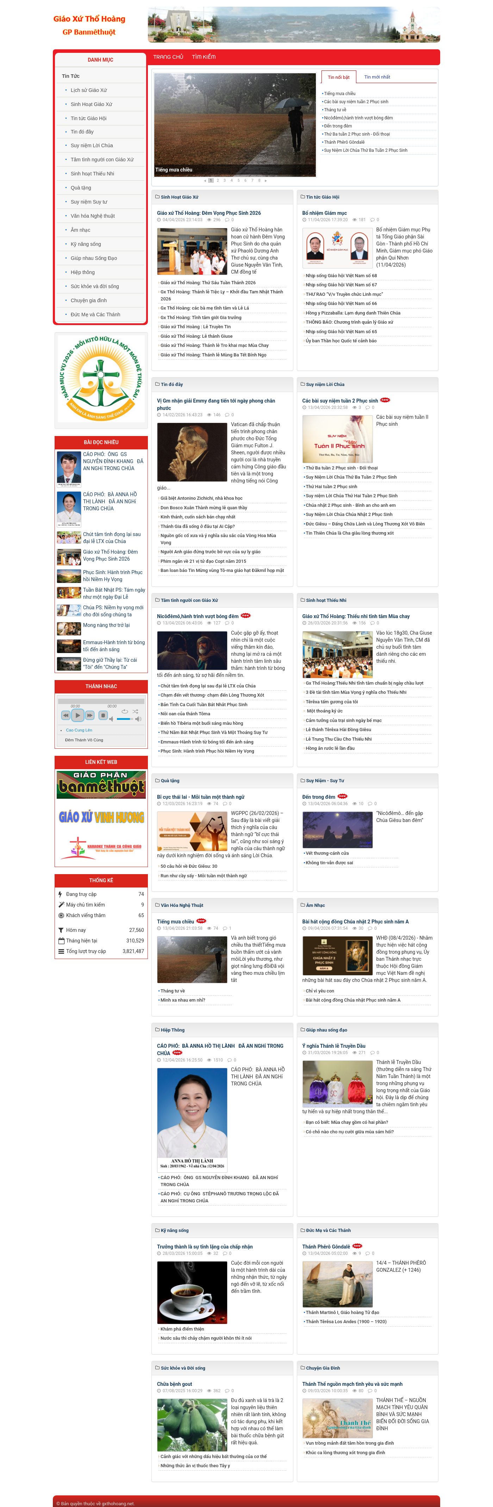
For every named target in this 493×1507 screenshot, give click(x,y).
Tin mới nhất (377, 77)
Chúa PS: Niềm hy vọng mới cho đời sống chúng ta (113, 611)
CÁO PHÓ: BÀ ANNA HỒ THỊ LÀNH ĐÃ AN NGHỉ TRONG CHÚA (110, 501)
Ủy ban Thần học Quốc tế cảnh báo (341, 340)
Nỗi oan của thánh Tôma (185, 713)
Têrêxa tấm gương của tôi (332, 701)
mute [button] (112, 719)
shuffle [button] (135, 711)
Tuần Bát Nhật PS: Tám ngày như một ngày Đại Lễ (114, 593)
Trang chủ (168, 57)
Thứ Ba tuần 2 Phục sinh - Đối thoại (357, 134)
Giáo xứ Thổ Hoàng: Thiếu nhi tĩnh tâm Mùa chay (356, 616)
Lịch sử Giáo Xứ (89, 90)
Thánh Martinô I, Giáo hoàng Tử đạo (342, 1312)
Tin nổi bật (339, 77)
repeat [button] (124, 711)
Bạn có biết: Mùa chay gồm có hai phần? (347, 1122)
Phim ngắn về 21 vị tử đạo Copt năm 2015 (203, 561)
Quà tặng (81, 188)
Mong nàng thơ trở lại (106, 625)
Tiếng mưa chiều (173, 170)
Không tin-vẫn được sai (329, 862)
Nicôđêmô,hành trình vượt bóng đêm (358, 118)
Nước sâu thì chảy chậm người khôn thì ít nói (206, 1338)
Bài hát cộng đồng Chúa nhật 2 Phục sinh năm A (355, 921)
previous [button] (66, 715)
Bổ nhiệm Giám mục (324, 213)
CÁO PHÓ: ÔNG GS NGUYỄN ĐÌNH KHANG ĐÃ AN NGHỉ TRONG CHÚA (219, 1181)
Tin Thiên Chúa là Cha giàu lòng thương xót (350, 533)
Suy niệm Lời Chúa (92, 145)
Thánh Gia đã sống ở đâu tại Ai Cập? (198, 526)
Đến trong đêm (338, 126)
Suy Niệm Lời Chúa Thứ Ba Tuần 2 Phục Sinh (365, 150)
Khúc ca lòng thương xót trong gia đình (345, 1452)
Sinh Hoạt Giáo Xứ (91, 104)
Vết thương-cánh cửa (327, 853)
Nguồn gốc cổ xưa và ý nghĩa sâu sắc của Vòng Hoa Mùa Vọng (218, 539)
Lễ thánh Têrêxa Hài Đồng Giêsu (338, 729)
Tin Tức (71, 76)
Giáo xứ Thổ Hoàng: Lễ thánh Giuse (196, 336)
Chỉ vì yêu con (320, 991)
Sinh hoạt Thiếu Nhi (92, 173)
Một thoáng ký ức (324, 711)
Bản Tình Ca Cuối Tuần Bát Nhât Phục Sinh (204, 704)
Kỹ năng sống (86, 244)
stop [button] (103, 715)
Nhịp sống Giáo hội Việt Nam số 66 (341, 303)
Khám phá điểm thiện (182, 1329)
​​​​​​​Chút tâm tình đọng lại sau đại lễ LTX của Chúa (208, 686)
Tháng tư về (335, 109)
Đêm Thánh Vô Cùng (84, 740)
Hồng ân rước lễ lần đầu (330, 748)
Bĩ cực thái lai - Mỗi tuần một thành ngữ (200, 797)
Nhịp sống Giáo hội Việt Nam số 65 (341, 331)
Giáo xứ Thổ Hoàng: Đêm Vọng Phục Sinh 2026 (209, 213)
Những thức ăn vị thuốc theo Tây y (195, 1465)
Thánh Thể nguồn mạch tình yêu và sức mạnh (352, 1384)
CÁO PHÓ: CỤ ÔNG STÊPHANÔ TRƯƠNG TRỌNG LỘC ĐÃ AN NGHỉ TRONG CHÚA (220, 1197)
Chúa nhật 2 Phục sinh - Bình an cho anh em (351, 505)
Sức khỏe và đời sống (95, 286)
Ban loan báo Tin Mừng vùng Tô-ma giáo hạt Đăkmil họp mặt (222, 570)
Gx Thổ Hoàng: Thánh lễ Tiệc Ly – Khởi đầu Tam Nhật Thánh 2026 (222, 295)
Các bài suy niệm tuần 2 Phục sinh (356, 101)
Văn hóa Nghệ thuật (93, 216)
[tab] (339, 76)
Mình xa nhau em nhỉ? (183, 1000)
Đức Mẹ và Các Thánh (95, 314)
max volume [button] (138, 719)
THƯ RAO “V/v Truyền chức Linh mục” (344, 294)
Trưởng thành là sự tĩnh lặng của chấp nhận (205, 1247)
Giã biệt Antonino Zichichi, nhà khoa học (202, 498)
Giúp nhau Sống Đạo (94, 258)
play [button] (78, 715)
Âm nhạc (80, 230)
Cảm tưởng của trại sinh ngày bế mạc (344, 720)
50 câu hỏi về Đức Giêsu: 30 (189, 866)
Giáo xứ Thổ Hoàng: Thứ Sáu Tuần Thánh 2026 (208, 282)
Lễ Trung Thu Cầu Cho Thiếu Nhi (339, 739)
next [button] (90, 715)
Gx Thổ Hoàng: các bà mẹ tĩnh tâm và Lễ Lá (205, 308)
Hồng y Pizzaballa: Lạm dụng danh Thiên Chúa (353, 313)
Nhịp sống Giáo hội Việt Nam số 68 (341, 275)
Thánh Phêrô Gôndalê (344, 142)
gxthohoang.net (117, 1503)
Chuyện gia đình (89, 300)
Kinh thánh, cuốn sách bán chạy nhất (198, 516)
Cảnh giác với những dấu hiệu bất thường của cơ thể (215, 1456)
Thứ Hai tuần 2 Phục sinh (331, 486)
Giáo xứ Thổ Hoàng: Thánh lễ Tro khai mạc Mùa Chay (215, 345)
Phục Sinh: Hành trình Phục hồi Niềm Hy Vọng (207, 751)
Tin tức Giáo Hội (88, 118)
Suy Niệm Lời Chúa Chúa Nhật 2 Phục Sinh (349, 514)
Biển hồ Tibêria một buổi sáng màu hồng (202, 723)
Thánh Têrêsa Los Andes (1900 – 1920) (346, 1321)
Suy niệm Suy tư (89, 202)
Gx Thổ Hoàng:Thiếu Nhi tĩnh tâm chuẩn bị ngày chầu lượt (365, 683)
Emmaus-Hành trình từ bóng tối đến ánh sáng (207, 742)
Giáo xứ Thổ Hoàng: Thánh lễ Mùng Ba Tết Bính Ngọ (214, 354)
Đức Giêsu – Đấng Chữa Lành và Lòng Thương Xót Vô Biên (365, 524)
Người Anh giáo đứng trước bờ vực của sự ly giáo (211, 551)
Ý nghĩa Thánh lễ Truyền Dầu (334, 1046)
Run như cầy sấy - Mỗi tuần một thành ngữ (204, 875)
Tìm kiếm (204, 57)
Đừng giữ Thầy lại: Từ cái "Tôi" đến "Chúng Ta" (110, 663)
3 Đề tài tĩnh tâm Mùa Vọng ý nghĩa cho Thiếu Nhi (356, 692)
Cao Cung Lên (79, 730)
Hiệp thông (83, 272)
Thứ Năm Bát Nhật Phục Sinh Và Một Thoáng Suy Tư (214, 732)
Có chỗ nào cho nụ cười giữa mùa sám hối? (350, 1131)
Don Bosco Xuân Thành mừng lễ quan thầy (204, 507)
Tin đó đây (82, 132)
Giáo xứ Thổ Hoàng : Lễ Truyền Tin (196, 326)
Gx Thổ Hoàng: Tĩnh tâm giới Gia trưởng (201, 317)
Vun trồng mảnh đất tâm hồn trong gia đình (350, 1443)
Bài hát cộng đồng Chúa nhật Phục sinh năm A (353, 1000)
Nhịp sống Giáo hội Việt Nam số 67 (341, 284)
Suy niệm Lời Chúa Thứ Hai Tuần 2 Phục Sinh (352, 495)
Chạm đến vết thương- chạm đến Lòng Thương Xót (212, 695)
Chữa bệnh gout (174, 1384)
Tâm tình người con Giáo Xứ (102, 159)
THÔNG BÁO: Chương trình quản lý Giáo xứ (349, 322)
